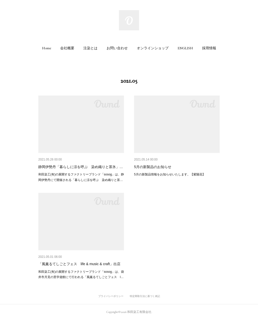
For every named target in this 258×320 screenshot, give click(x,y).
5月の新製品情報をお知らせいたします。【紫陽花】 (169, 174)
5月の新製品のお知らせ (152, 167)
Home (46, 48)
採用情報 (209, 48)
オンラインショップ (153, 48)
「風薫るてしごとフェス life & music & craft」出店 (79, 264)
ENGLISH (185, 48)
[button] (46, 48)
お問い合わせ (117, 48)
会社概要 (67, 48)
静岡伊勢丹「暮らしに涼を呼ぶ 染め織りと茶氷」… (80, 167)
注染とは (90, 48)
